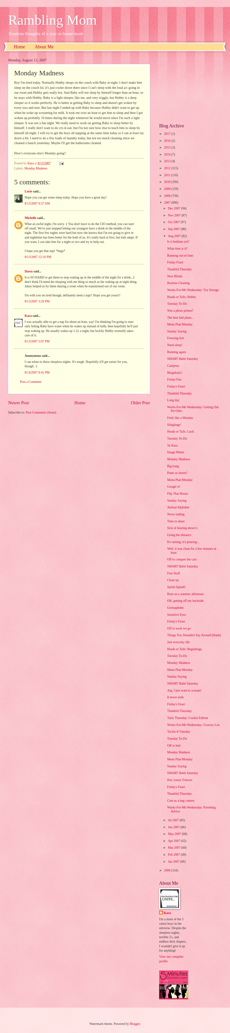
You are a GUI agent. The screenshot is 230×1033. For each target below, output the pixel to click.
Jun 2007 (174, 827)
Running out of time (180, 255)
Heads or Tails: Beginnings (184, 649)
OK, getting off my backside (185, 601)
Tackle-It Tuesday (178, 731)
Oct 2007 (174, 222)
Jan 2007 (174, 861)
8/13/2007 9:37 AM (37, 203)
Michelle (30, 218)
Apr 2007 (174, 841)
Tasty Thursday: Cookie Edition (187, 718)
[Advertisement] (190, 87)
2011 (167, 175)
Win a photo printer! (180, 310)
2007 (167, 202)
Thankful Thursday (179, 269)
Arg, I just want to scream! (184, 690)
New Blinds (174, 276)
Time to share (175, 521)
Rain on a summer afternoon (185, 594)
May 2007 (175, 834)
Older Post (140, 402)
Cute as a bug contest (180, 800)
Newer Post (18, 402)
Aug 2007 (174, 236)
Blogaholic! (174, 372)
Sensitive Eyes (176, 614)
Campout (173, 366)
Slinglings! (174, 425)
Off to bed (173, 745)
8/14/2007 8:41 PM (37, 372)
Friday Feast (175, 262)
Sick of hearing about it (182, 528)
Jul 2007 (174, 820)
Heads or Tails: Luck (180, 431)
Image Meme (175, 452)
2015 (167, 147)
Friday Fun (174, 379)
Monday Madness (35, 168)
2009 (167, 189)
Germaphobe (175, 607)
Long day (173, 400)
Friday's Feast (176, 386)
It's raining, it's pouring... (183, 542)
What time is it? (177, 248)
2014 (167, 154)
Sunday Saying (176, 331)
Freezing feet (175, 338)
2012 (167, 168)
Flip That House (177, 493)
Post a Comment (30, 382)
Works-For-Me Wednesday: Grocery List (193, 725)
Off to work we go (179, 628)
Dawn (29, 271)
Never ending (175, 514)
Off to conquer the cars (182, 559)
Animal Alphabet (178, 507)
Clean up (172, 580)
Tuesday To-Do (177, 303)
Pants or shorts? (177, 473)
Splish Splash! (176, 587)
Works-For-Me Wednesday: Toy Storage (193, 290)
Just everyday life (178, 642)
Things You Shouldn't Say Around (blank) (194, 635)
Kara (28, 316)
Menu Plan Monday (180, 324)
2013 (167, 161)
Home (19, 46)
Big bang (173, 466)
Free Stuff (173, 573)
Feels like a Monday (180, 418)
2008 (167, 196)
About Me (44, 46)
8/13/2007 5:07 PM (37, 341)
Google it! (173, 486)
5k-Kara (172, 445)
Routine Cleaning (178, 283)
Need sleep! (174, 345)
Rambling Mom (52, 20)
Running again (176, 352)
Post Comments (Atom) (41, 412)
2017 (167, 134)
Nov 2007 (174, 215)
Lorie (28, 191)
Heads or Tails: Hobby (181, 297)
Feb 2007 (174, 854)
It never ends (175, 697)
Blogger (135, 1024)
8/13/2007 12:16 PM (38, 257)
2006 (167, 870)
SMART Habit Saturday (182, 359)
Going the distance (179, 535)
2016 (167, 140)
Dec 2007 (174, 208)
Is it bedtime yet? (178, 241)
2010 (167, 182)
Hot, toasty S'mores (179, 780)
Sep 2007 (174, 229)
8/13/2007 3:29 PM (37, 301)
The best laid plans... (180, 317)
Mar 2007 (174, 847)
